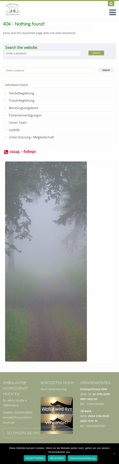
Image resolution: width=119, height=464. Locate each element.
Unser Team (18, 122)
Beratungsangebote (23, 108)
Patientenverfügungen (25, 115)
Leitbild (14, 130)
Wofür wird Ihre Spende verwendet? (56, 415)
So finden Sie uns (23, 433)
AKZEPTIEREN (35, 458)
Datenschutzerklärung (82, 458)
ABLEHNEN (57, 458)
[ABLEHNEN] (114, 454)
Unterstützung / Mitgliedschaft (31, 137)
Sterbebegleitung (21, 93)
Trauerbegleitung (21, 100)
